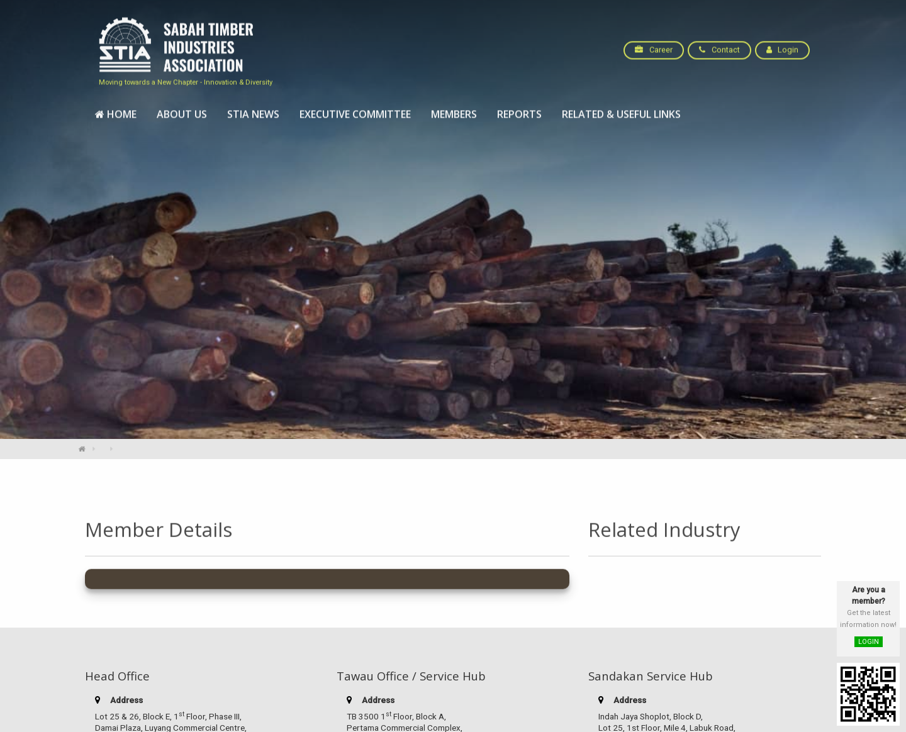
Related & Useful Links (621, 109)
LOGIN (868, 642)
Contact (719, 44)
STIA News (253, 109)
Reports (519, 109)
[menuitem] (116, 108)
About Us (182, 109)
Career (653, 44)
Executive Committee (355, 109)
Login (782, 44)
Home (116, 109)
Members (454, 109)
